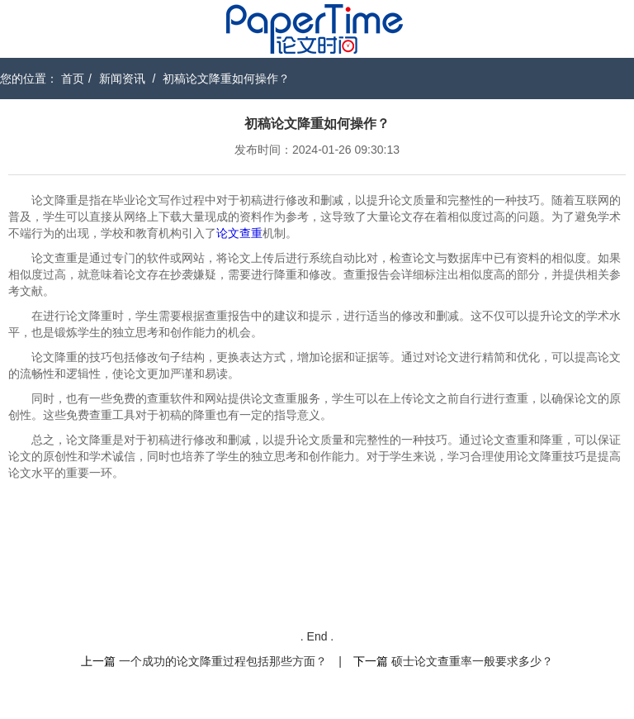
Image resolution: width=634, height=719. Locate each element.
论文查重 (239, 233)
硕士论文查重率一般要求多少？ (472, 661)
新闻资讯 (122, 78)
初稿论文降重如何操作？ (226, 78)
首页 (72, 78)
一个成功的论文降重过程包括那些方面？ (223, 661)
